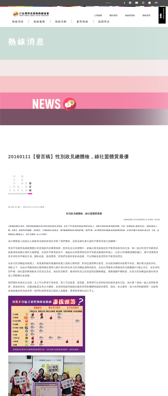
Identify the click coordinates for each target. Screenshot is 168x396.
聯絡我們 (146, 15)
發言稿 (119, 179)
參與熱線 (99, 23)
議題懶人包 (79, 179)
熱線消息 (20, 23)
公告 (18, 179)
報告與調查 (38, 179)
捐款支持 (162, 13)
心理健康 (98, 15)
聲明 (58, 179)
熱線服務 (46, 23)
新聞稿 (99, 179)
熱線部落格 (130, 15)
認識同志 (126, 23)
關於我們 (113, 15)
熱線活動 (73, 23)
